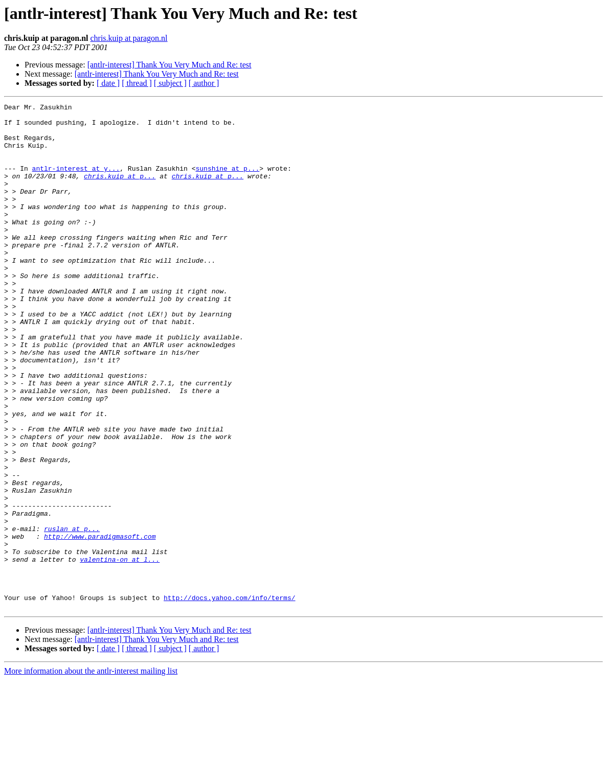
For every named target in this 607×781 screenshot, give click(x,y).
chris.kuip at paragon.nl (128, 38)
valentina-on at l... (120, 651)
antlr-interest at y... (76, 182)
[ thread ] (137, 83)
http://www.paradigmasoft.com (99, 623)
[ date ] (108, 83)
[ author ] (204, 83)
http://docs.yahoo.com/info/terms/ (229, 697)
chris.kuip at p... (119, 191)
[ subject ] (170, 83)
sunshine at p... (227, 182)
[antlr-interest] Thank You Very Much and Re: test (169, 64)
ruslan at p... (72, 614)
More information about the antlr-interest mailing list (90, 772)
